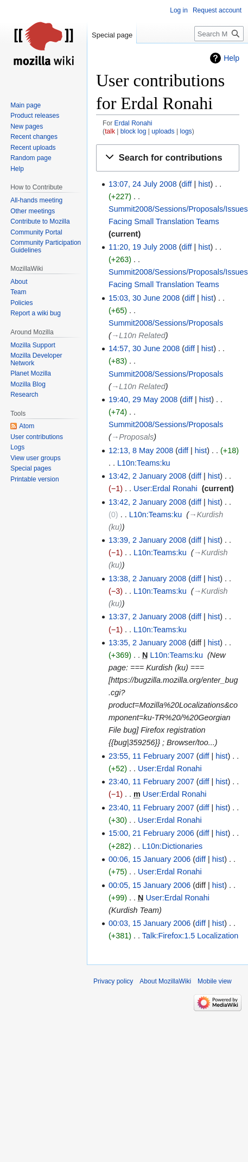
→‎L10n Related (138, 335)
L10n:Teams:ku (143, 463)
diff (186, 184)
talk (110, 131)
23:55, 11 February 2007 (151, 756)
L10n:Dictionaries (172, 846)
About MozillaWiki (165, 981)
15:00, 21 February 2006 (151, 833)
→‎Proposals (132, 437)
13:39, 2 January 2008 (147, 540)
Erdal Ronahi (133, 123)
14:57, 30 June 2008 (144, 348)
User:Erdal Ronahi (165, 488)
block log (133, 131)
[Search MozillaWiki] (219, 33)
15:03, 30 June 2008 (144, 298)
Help (231, 58)
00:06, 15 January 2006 (149, 859)
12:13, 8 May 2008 (141, 450)
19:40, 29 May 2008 (143, 399)
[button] (167, 158)
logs (186, 131)
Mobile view (215, 981)
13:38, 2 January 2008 (147, 578)
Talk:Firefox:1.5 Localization (190, 935)
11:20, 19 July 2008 (143, 247)
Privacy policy (113, 981)
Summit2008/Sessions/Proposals (166, 323)
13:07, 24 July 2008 (143, 184)
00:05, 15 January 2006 (149, 885)
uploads (162, 131)
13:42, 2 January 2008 (147, 476)
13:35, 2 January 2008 (147, 642)
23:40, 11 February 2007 (151, 781)
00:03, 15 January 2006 (149, 923)
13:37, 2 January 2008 (147, 616)
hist (204, 184)
